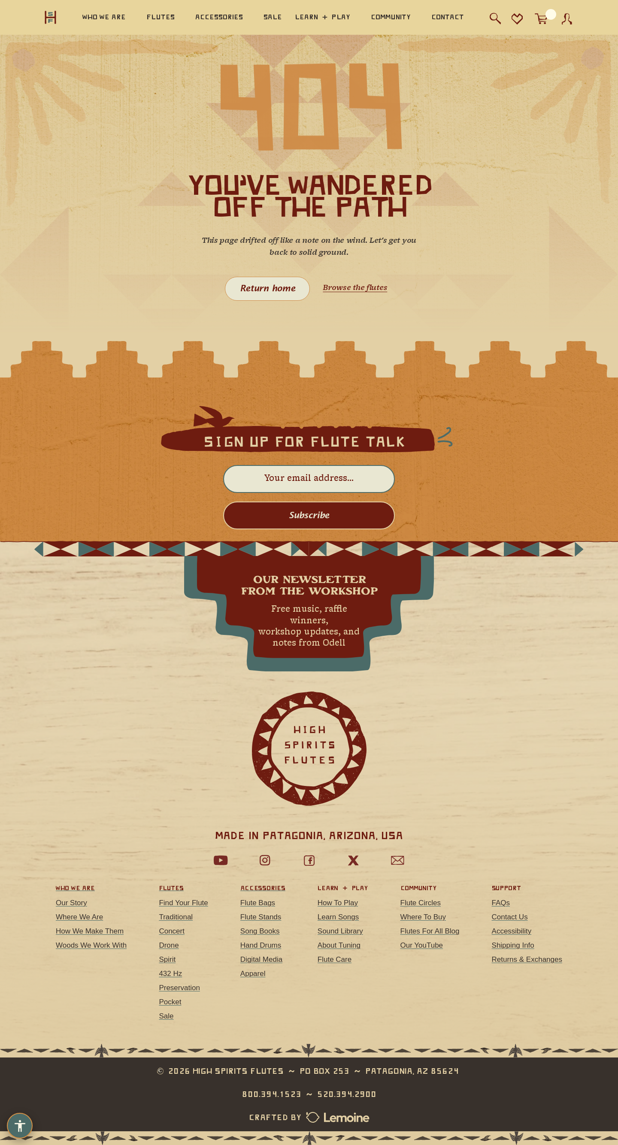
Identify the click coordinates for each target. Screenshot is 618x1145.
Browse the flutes (355, 288)
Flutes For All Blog (430, 931)
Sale (166, 1016)
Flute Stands (260, 917)
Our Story (71, 903)
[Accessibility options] (20, 1126)
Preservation (179, 988)
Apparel (253, 974)
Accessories (262, 888)
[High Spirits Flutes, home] (51, 17)
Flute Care (334, 959)
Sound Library (340, 931)
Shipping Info (513, 945)
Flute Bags (257, 903)
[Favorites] (517, 19)
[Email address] (309, 479)
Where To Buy (423, 917)
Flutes (171, 888)
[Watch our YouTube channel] (220, 860)
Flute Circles (420, 903)
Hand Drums (260, 945)
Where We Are (79, 917)
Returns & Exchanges (527, 959)
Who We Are (75, 888)
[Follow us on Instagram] (265, 860)
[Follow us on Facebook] (309, 860)
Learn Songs (338, 917)
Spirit (167, 959)
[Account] (567, 19)
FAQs (501, 903)
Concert (172, 931)
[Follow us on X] (353, 860)
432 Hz (170, 974)
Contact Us (510, 917)
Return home (267, 288)
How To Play (338, 903)
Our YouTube (421, 945)
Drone (169, 945)
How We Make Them (90, 931)
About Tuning (339, 945)
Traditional (176, 917)
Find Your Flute (183, 903)
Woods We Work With (91, 945)
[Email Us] (397, 860)
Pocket (170, 1002)
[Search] (495, 18)
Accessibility (512, 931)
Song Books (260, 931)
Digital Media (261, 959)
